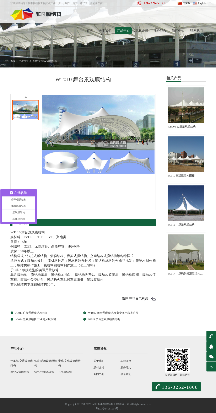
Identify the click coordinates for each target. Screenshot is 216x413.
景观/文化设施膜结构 (45, 61)
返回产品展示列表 (135, 298)
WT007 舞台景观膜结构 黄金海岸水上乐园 (113, 312)
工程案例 (125, 360)
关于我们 (105, 30)
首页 (90, 30)
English (202, 3)
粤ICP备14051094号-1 (108, 408)
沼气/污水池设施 (44, 372)
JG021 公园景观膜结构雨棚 (104, 319)
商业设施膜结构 (19, 372)
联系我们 (196, 30)
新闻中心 (178, 30)
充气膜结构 (65, 372)
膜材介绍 (141, 30)
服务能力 (160, 30)
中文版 (186, 3)
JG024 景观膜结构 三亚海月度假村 (35, 319)
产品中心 (123, 30)
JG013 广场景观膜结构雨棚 (31, 312)
